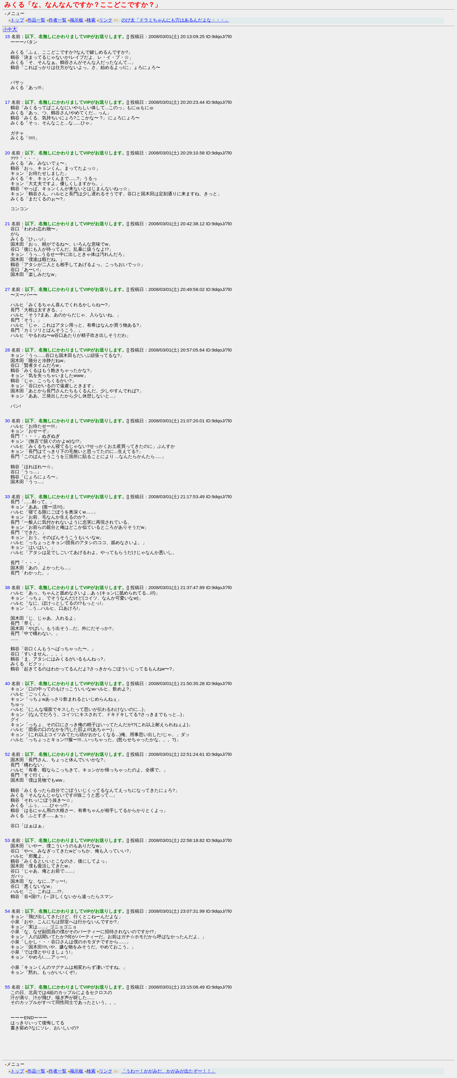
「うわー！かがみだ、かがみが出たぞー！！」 (168, 1071)
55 (7, 987)
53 (7, 840)
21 (7, 223)
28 (7, 349)
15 (7, 36)
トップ (17, 19)
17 (7, 102)
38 (7, 587)
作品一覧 (36, 19)
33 (7, 496)
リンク (105, 19)
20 (7, 152)
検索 (91, 19)
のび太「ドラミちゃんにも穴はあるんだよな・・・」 (175, 19)
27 (7, 289)
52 (7, 754)
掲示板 (76, 19)
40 (7, 683)
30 (7, 420)
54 (7, 911)
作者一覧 (58, 19)
